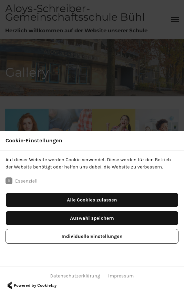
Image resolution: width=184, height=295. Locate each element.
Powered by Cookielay (31, 285)
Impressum (121, 276)
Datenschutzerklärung (75, 276)
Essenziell (22, 180)
